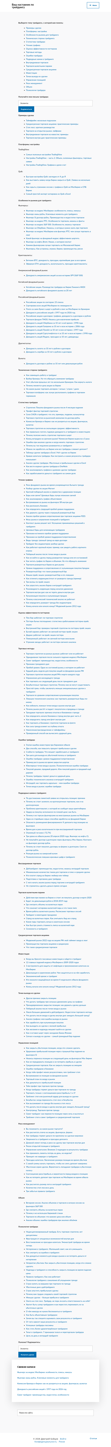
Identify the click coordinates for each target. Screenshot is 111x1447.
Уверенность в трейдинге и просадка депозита (47, 1139)
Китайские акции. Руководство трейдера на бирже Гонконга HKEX (55, 287)
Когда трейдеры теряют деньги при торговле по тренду (51, 1089)
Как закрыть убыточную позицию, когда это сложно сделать (53, 1048)
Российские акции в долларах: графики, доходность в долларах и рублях (58, 316)
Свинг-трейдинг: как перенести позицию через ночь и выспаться (55, 1114)
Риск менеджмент (34, 83)
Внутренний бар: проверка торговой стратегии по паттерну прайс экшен (58, 628)
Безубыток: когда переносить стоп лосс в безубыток (49, 1100)
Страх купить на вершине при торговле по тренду (48, 1284)
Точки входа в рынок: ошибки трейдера (43, 786)
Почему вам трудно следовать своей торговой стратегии (51, 1294)
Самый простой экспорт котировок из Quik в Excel (48, 194)
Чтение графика (33, 45)
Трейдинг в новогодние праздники (41, 915)
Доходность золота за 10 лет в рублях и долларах (48, 348)
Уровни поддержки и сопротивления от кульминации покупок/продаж (57, 568)
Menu (95, 5)
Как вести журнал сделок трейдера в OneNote (47, 466)
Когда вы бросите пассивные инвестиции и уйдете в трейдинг (53, 959)
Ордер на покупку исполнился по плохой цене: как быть (51, 812)
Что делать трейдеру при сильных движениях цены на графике (54, 1002)
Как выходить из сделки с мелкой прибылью (46, 1026)
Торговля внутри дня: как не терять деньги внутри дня (50, 592)
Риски (62, 1442)
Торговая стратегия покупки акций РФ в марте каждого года (53, 674)
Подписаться (26, 109)
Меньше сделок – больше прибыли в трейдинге (47, 1297)
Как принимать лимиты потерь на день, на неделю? (49, 1153)
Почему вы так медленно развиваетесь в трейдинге (49, 445)
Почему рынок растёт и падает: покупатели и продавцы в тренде (55, 709)
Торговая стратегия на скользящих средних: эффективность (52, 428)
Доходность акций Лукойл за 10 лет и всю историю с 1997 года (54, 330)
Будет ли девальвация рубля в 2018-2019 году (47, 901)
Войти (63, 1439)
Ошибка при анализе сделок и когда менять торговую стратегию (55, 442)
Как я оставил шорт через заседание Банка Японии (48, 1033)
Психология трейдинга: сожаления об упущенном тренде (51, 1280)
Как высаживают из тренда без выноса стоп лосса (48, 1103)
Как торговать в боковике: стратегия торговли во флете (51, 723)
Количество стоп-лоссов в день (40, 1188)
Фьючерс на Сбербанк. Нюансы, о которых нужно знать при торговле (57, 228)
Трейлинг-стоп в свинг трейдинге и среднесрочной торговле (53, 1117)
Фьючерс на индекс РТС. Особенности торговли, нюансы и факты (55, 221)
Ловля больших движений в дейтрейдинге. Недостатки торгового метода (59, 1012)
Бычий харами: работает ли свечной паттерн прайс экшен (52, 632)
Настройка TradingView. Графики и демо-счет (46, 165)
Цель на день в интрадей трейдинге (42, 1336)
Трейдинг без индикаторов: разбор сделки (45, 544)
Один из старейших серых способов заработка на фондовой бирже (56, 819)
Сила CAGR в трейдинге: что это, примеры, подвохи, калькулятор (55, 414)
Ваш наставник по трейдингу (23, 6)
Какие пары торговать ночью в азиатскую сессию (48, 922)
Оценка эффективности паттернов (41, 49)
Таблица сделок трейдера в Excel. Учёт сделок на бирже (51, 452)
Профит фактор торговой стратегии (42, 411)
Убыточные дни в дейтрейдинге (40, 1287)
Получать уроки (27, 1355)
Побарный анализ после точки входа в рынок (46, 554)
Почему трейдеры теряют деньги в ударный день (48, 776)
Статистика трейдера (35, 42)
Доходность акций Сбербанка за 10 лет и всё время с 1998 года (54, 323)
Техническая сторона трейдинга (40, 38)
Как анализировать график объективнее (44, 499)
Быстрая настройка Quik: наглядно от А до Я (46, 176)
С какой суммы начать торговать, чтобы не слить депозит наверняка (56, 1163)
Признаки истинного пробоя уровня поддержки (47, 533)
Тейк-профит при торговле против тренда (44, 1086)
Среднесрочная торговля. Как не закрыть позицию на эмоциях (54, 1065)
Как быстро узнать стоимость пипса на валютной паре (50, 925)
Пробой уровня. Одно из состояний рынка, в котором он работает (55, 667)
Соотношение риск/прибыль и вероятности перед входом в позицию (57, 1174)
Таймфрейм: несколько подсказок (41, 120)
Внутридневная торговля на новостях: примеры (47, 134)
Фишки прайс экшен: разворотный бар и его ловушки (50, 575)
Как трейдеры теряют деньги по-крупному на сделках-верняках (54, 1136)
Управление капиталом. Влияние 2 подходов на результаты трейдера (57, 1149)
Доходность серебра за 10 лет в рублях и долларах (49, 352)
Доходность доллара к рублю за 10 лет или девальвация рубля (54, 363)
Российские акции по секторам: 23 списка (44, 302)
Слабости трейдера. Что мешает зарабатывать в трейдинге (52, 752)
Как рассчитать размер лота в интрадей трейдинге (48, 1184)
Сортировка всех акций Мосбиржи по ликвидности (49, 305)
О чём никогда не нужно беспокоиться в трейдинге (49, 1311)
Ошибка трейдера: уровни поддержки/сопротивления (50, 759)
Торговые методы (34, 52)
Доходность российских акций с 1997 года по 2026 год (50, 312)
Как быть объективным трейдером (41, 1315)
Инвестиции (31, 73)
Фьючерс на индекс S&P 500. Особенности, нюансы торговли (53, 224)
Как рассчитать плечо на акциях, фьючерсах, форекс (49, 1132)
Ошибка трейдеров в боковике (40, 1069)
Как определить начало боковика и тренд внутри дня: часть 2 (53, 716)
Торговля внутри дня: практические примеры (46, 138)
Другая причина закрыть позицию (41, 998)
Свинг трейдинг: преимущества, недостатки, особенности (52, 660)
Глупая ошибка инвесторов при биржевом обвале (48, 745)
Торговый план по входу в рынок (40, 1079)
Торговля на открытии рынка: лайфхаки (43, 131)
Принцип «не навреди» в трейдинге (41, 1156)
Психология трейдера (35, 90)
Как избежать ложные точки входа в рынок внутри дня (50, 705)
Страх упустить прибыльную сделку (42, 1290)
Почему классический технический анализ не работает (50, 599)
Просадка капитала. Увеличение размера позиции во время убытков (56, 1160)
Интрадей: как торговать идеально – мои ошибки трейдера (52, 783)
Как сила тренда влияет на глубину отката (45, 726)
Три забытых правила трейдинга (40, 1191)
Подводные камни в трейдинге (40, 59)
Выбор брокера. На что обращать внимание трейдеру (50, 379)
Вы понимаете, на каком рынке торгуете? (44, 1129)
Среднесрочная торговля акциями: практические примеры (52, 124)
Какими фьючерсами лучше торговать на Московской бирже (53, 245)
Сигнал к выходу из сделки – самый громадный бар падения (53, 1036)
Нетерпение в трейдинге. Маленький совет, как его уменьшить (54, 1249)
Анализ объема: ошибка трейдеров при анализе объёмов (51, 1220)
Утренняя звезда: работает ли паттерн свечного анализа (51, 642)
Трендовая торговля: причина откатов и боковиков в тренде (52, 712)
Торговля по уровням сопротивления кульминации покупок (52, 695)
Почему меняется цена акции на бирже (43, 385)
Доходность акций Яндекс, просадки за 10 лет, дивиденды (52, 337)
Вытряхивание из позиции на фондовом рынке (47, 1076)
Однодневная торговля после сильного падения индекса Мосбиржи (56, 657)
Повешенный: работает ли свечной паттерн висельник (50, 638)
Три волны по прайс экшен (38, 582)
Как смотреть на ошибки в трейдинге (42, 1252)
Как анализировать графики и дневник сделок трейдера (51, 470)
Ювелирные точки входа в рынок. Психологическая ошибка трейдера (57, 766)
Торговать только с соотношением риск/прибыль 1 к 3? (50, 1093)
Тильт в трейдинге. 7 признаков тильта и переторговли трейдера (55, 1332)
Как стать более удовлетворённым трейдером (47, 1329)
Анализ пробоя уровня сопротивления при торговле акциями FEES (55, 516)
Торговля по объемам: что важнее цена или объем (48, 1217)
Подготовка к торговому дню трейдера (43, 879)
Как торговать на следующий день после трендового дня (51, 681)
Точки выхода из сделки (36, 76)
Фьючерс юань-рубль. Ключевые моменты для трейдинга (51, 214)
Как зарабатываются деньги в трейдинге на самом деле (51, 473)
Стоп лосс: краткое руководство (40, 127)
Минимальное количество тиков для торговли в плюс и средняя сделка (58, 872)
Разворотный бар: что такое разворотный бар (46, 571)
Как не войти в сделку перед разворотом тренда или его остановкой (56, 558)
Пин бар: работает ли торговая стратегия (44, 618)
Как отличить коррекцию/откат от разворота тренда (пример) (53, 578)
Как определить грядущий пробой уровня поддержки (50, 509)
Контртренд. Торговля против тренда (42, 1110)
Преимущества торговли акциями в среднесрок (47, 944)
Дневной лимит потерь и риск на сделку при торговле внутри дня (55, 1143)
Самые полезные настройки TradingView (44, 154)
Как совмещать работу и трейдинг (41, 375)
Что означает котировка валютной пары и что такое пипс (51, 908)
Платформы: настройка (36, 31)
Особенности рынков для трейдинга (42, 35)
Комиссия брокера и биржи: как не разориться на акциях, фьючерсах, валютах (52, 1383)
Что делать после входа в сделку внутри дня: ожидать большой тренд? (58, 1015)
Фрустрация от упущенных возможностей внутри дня (50, 1239)
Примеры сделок (33, 28)
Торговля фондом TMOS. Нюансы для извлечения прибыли (52, 319)
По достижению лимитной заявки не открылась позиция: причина (55, 798)
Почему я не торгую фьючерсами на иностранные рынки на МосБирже (57, 815)
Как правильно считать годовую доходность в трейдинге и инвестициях (58, 432)
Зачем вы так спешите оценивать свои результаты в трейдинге (54, 1318)
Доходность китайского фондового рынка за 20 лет (49, 290)
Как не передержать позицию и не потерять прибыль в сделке (54, 1062)
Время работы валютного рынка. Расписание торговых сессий (53, 911)
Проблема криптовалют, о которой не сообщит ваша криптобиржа (56, 808)
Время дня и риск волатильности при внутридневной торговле (54, 829)
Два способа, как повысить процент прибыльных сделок (51, 748)
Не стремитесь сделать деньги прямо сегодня (46, 886)
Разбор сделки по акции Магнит (40, 488)
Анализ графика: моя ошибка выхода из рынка (46, 1019)
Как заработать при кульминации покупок (45, 1022)
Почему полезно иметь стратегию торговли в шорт (49, 435)
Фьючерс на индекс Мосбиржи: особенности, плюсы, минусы (53, 210)
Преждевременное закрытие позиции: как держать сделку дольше (56, 1005)
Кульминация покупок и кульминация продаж (46, 596)
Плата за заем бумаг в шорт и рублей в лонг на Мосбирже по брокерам (58, 309)
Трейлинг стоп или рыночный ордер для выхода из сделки (52, 1096)
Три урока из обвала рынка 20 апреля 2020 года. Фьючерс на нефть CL (57, 836)
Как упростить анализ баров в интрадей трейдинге (48, 585)
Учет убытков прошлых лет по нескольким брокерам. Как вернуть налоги (59, 382)
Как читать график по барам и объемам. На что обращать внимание (56, 561)
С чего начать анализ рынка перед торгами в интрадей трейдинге (55, 882)
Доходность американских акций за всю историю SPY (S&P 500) (54, 275)
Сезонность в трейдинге (37, 929)
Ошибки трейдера (34, 55)
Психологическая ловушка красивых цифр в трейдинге (50, 857)
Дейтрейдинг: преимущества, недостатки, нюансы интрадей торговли (57, 868)
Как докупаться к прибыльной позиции (43, 1082)
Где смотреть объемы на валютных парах (44, 904)
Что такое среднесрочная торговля (41, 947)
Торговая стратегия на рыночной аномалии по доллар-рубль (53, 418)
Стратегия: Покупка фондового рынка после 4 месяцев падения (54, 407)
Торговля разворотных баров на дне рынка (45, 564)
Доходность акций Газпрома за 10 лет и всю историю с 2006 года (55, 326)
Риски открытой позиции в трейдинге (43, 1146)
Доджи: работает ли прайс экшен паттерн (45, 635)
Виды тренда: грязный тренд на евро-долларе (46, 540)
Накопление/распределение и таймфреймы (45, 730)
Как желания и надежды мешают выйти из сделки (48, 1029)
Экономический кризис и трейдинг (41, 976)
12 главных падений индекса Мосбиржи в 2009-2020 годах (52, 962)
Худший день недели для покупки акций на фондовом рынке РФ (55, 671)
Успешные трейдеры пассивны (39, 1325)
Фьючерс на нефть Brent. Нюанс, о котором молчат (48, 242)
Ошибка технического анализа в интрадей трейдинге (50, 779)
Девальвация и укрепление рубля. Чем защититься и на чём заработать (58, 973)
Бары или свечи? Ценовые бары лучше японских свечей (51, 495)
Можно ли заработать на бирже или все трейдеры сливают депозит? (57, 449)
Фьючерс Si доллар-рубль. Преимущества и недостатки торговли (55, 217)
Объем (29, 87)
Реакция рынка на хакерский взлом (41, 853)
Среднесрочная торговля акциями (41, 69)
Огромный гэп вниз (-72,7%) (38, 833)
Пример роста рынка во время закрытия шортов (47, 762)
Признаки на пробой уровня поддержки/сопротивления (51, 537)
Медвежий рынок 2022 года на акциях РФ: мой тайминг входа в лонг (57, 940)
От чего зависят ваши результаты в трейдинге (46, 1322)
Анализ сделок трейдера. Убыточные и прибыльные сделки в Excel (56, 463)
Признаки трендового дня (37, 664)
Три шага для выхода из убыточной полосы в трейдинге (51, 755)
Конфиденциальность (46, 1442)
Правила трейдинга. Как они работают (43, 1277)
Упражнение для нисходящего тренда (43, 678)
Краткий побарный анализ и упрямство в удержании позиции (53, 492)
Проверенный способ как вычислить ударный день (48, 733)
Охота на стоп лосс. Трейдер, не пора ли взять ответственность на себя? (58, 1301)
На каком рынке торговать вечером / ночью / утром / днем (52, 389)
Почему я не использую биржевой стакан (44, 1213)
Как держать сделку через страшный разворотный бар (50, 513)
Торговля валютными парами (39, 66)
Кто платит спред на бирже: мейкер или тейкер (47, 875)
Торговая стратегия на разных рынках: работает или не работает (54, 654)
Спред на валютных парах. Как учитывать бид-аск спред (51, 918)
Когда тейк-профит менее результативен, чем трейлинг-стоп (53, 1072)
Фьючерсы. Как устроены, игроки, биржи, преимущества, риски (54, 249)
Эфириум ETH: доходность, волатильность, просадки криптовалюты (56, 264)
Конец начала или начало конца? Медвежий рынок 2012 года (53, 606)
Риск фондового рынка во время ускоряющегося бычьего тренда (55, 485)
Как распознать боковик (37, 506)
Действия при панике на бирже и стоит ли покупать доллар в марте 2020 (58, 897)
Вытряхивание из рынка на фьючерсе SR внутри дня (49, 502)
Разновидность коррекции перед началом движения (49, 589)
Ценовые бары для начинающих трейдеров (45, 530)
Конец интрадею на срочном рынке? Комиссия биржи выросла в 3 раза (57, 439)
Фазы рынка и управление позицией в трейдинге (48, 519)
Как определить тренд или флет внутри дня (45, 719)
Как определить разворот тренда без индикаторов (48, 603)
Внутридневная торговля (37, 62)
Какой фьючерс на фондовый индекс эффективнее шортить (52, 238)
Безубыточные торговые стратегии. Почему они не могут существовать (58, 685)
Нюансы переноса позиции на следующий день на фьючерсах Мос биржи (59, 1058)
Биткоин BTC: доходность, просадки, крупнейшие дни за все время (56, 260)
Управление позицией (36, 80)
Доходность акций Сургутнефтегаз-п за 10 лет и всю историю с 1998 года (59, 333)
